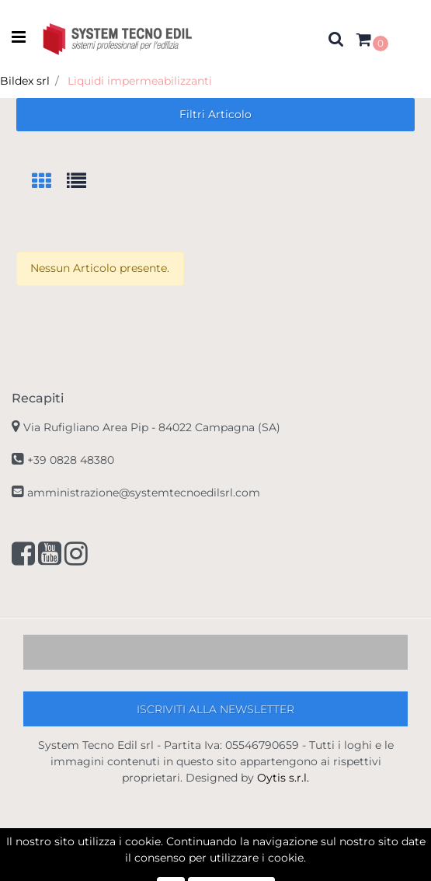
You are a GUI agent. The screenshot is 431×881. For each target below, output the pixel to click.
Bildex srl (25, 81)
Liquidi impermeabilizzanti (140, 81)
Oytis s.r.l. (283, 778)
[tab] (49, 182)
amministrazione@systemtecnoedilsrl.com (143, 493)
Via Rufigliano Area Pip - (151, 427)
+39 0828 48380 (70, 460)
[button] (336, 38)
